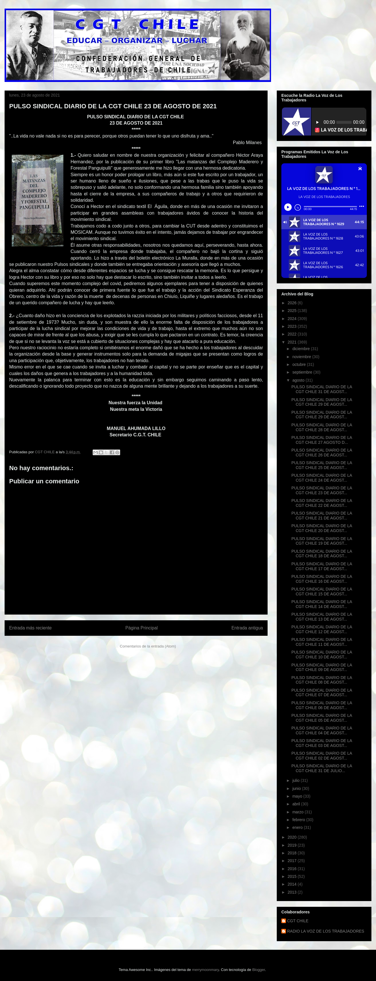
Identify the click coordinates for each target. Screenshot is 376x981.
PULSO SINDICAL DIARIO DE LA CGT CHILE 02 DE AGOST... (321, 755)
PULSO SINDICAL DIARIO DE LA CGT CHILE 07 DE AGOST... (321, 692)
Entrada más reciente (30, 627)
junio (297, 788)
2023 (293, 326)
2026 (293, 303)
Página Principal (141, 627)
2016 (293, 868)
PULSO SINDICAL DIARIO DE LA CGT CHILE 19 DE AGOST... (321, 541)
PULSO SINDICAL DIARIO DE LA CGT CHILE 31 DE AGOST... (321, 389)
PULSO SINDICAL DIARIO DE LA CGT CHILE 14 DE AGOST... (321, 604)
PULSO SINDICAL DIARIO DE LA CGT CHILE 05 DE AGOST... (321, 718)
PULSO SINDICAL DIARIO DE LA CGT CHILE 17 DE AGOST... (321, 566)
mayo (297, 796)
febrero (299, 819)
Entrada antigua (247, 627)
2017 (293, 860)
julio (296, 780)
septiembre (302, 372)
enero (298, 827)
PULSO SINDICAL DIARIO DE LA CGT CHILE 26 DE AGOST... (321, 452)
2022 (293, 334)
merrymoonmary (205, 970)
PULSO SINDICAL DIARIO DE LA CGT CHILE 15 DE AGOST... (321, 591)
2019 (293, 845)
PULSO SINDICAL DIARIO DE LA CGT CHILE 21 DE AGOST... (321, 515)
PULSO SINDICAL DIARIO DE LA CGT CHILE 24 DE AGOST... (321, 477)
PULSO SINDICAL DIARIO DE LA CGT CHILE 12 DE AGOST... (321, 629)
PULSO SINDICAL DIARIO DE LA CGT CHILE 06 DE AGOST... (321, 705)
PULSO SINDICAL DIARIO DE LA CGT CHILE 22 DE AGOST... (321, 503)
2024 (293, 318)
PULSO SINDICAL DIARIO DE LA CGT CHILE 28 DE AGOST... (321, 427)
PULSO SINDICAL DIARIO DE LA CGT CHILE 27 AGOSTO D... (321, 440)
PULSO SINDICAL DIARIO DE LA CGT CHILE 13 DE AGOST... (321, 616)
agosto (298, 380)
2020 (293, 837)
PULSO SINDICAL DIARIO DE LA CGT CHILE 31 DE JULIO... (321, 768)
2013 (293, 892)
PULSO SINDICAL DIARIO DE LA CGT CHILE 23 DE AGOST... (321, 490)
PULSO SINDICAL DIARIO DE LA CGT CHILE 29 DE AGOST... (321, 402)
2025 (293, 310)
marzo (298, 812)
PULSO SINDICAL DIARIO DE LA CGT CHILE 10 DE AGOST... (321, 654)
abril (296, 804)
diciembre (301, 348)
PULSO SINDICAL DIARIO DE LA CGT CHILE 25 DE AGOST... (321, 465)
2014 (293, 884)
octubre (299, 364)
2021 (293, 342)
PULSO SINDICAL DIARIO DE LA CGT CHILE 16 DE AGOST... (321, 579)
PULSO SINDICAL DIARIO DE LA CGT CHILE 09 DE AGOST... (321, 667)
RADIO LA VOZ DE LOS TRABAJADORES (325, 931)
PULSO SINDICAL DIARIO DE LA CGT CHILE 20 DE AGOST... (321, 528)
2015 (293, 876)
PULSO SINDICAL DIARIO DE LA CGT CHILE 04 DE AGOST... (321, 730)
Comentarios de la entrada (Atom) (148, 646)
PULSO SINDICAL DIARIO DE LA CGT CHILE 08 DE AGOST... (321, 680)
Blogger (258, 970)
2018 (293, 853)
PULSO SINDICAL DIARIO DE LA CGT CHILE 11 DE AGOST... (321, 642)
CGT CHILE (297, 921)
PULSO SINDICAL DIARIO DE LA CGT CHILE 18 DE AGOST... (321, 553)
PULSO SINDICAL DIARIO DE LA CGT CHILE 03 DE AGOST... (321, 743)
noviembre (302, 356)
